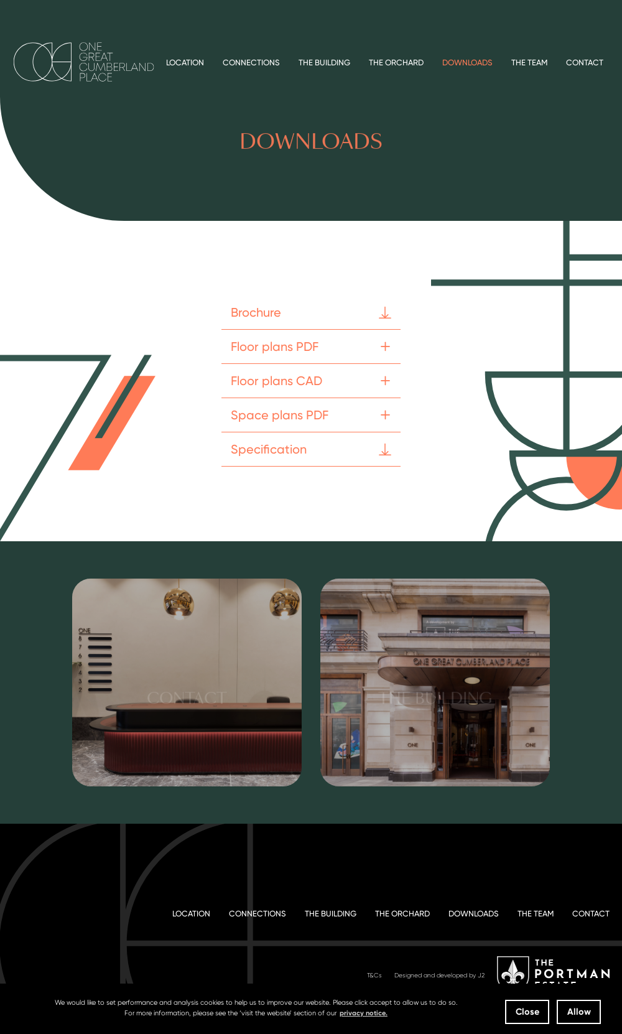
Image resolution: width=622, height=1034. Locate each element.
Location (185, 62)
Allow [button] (579, 1011)
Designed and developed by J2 (439, 975)
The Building (324, 62)
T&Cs (374, 975)
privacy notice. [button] (364, 1013)
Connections (251, 62)
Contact (584, 62)
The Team (529, 62)
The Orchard (396, 62)
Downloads (467, 62)
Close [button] (527, 1011)
